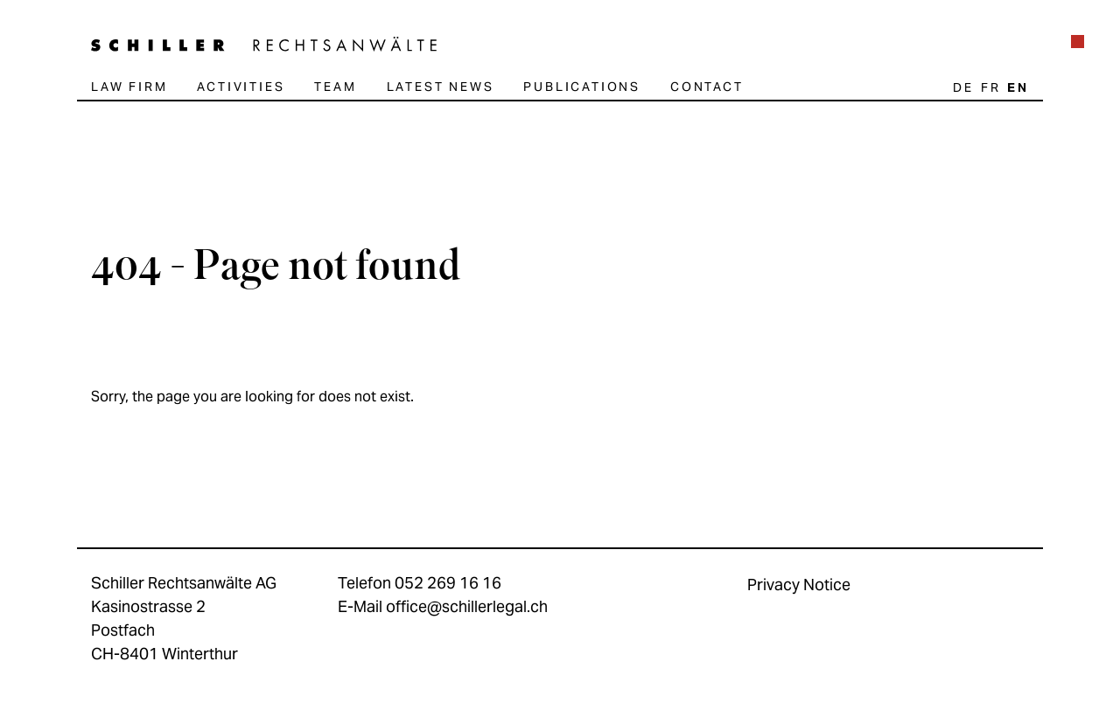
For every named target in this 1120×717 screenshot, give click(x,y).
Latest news (440, 86)
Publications (581, 86)
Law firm (129, 86)
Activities (240, 86)
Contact (707, 86)
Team (335, 86)
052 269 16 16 (448, 583)
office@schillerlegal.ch (467, 606)
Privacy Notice (798, 584)
